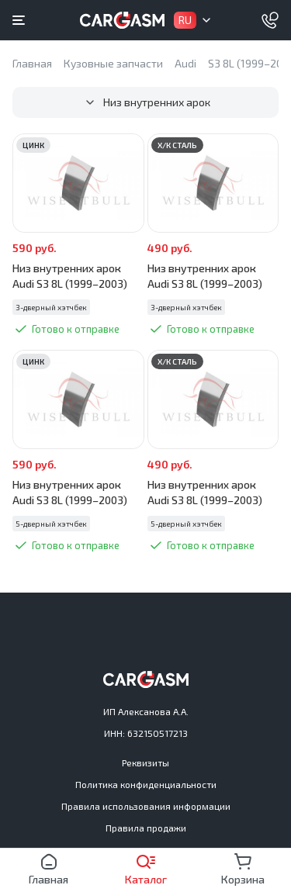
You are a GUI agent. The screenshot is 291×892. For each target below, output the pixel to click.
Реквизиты (145, 762)
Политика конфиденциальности (146, 784)
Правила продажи (146, 827)
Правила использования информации (145, 805)
